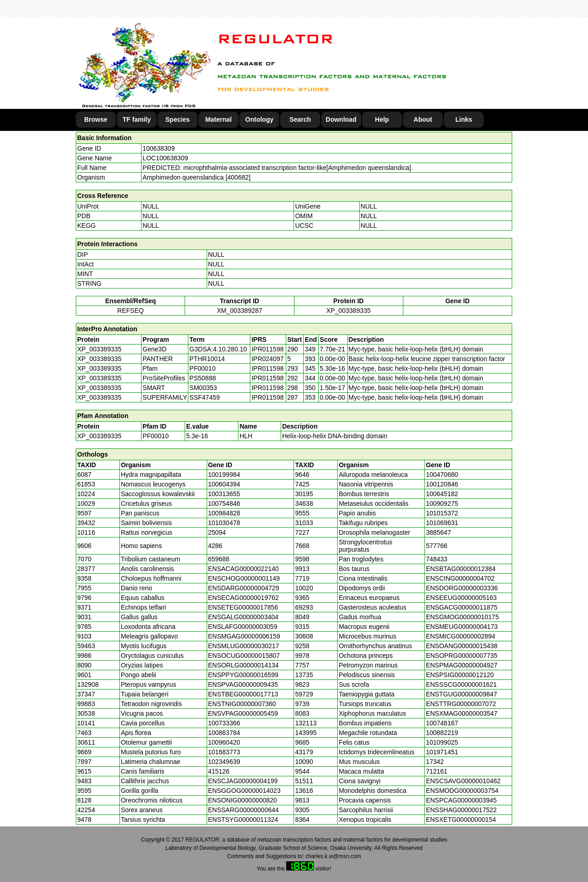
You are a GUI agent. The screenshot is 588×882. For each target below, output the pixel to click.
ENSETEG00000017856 (243, 607)
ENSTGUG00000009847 (461, 694)
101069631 (442, 522)
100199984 (224, 474)
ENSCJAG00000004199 (243, 781)
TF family (137, 119)
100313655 (224, 494)
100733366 (224, 723)
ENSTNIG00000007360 (242, 703)
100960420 (224, 742)
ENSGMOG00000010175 (462, 617)
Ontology (259, 119)
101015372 (442, 513)
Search (300, 119)
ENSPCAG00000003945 (461, 800)
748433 (436, 559)
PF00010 (155, 436)
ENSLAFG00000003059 (242, 626)
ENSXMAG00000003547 (462, 713)
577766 (436, 545)
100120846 (442, 484)
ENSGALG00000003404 (243, 617)
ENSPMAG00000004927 (462, 665)
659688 (219, 559)
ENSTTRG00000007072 (461, 703)
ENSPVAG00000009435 (243, 684)
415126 (219, 771)
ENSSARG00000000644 (243, 810)
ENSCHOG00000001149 (244, 578)
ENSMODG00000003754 (462, 790)
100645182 (442, 494)
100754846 (224, 503)
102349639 (224, 761)
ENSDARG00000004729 (243, 588)
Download (341, 119)
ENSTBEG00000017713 (243, 694)
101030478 (224, 522)
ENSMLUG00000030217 (243, 646)
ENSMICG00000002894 (460, 636)
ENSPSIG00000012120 (460, 674)
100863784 (224, 732)
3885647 (438, 532)
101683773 (224, 752)
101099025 (442, 742)
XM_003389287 (239, 310)
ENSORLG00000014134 (243, 665)
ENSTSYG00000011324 (243, 819)
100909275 (442, 503)
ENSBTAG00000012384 (461, 568)
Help (382, 119)
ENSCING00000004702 (460, 578)
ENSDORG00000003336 (462, 588)
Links (463, 119)
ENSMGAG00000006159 (244, 636)
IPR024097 (267, 358)
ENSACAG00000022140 (243, 568)
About (422, 119)
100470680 (442, 474)
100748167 (442, 723)
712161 (436, 771)
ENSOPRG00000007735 (462, 655)
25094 (217, 532)
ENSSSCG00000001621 (461, 684)
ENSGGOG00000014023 (244, 790)
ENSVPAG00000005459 (243, 713)
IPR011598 (267, 349)
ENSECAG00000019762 (243, 597)
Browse (95, 119)
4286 (215, 545)
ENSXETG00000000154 (461, 819)
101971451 (442, 752)
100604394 (224, 484)
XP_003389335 (348, 310)
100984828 (224, 513)
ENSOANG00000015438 (462, 646)
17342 (435, 761)
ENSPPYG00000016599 (243, 674)
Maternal (218, 119)
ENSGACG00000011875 (462, 607)
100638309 (158, 148)
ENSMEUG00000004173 (462, 626)
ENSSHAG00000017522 (461, 810)
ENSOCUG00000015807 (244, 655)
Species (177, 119)
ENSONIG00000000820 (242, 800)
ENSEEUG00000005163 (461, 597)
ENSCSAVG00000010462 (463, 781)
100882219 (442, 732)
